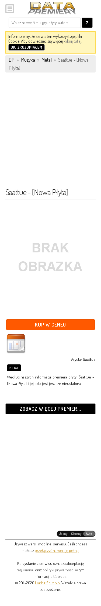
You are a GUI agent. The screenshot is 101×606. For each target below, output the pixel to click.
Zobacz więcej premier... (50, 409)
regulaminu (25, 569)
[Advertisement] (50, 132)
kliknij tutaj (72, 41)
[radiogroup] (76, 534)
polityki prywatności (58, 569)
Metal (14, 368)
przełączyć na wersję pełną (57, 550)
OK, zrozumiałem (26, 47)
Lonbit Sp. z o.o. (48, 582)
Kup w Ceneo (50, 324)
